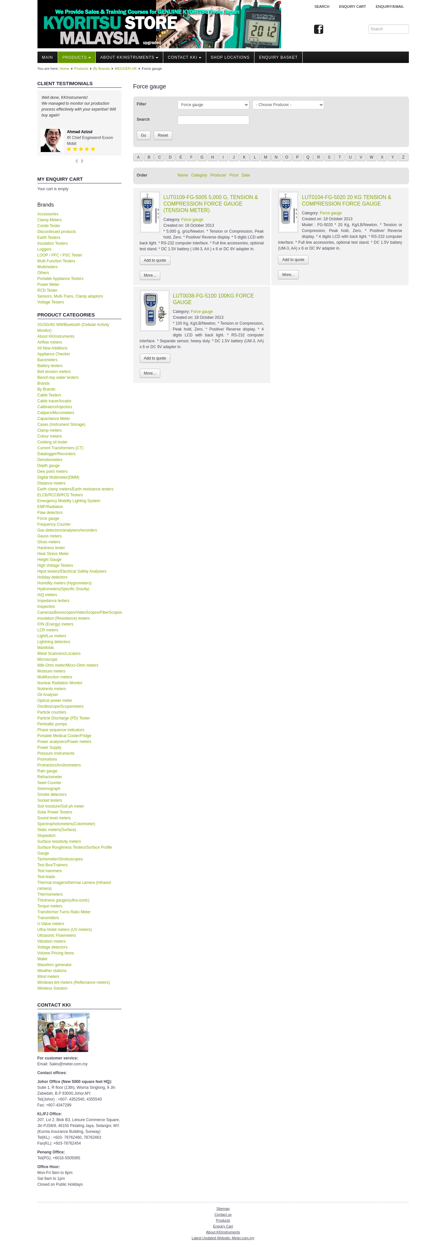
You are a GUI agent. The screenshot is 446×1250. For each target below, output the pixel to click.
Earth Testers (48, 237)
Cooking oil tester (52, 442)
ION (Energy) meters (55, 624)
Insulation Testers (52, 243)
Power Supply (49, 747)
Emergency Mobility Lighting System (68, 501)
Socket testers (49, 800)
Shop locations (230, 57)
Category (199, 175)
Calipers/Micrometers (55, 412)
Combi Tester (48, 226)
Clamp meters (49, 430)
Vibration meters (51, 941)
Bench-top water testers (58, 377)
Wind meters (48, 976)
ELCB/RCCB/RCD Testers (60, 495)
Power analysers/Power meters (64, 741)
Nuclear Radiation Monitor (60, 683)
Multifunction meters (54, 677)
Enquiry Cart (223, 1226)
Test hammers (49, 871)
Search (321, 6)
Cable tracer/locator (54, 401)
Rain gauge (47, 771)
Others (43, 272)
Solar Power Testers (54, 812)
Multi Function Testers (56, 261)
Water (42, 959)
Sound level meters (54, 818)
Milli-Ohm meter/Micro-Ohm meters (67, 665)
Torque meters (50, 906)
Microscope (47, 659)
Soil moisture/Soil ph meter (60, 806)
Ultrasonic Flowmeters (56, 935)
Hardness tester (51, 548)
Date (246, 175)
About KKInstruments (129, 57)
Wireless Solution (52, 988)
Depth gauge (48, 465)
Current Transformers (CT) (60, 448)
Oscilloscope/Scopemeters (60, 706)
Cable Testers (49, 395)
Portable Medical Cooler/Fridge (64, 735)
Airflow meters (49, 342)
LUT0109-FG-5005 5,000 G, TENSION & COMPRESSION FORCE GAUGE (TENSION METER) (211, 203)
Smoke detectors (52, 794)
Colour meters (49, 436)
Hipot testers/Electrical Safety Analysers (72, 571)
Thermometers (50, 894)
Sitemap (222, 1209)
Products (77, 57)
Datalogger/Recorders (56, 454)
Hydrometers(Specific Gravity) (63, 589)
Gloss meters (49, 542)
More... (150, 275)
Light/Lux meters (51, 636)
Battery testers (50, 365)
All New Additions (52, 348)
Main (47, 57)
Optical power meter (54, 700)
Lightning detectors (53, 642)
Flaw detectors (50, 512)
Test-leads (46, 876)
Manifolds (45, 647)
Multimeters (47, 267)
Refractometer (49, 777)
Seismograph (49, 788)
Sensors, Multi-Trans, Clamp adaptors (70, 296)
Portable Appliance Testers (60, 278)
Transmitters (48, 918)
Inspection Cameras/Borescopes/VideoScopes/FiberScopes (79, 609)
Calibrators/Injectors (54, 407)
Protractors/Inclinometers (59, 765)
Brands (43, 383)
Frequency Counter (54, 524)
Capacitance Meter (53, 418)
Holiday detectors (52, 577)
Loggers (44, 249)
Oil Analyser (47, 694)
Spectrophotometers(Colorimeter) (66, 824)
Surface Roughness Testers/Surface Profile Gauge (74, 850)
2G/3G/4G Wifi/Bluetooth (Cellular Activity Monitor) (73, 327)
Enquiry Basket (278, 57)
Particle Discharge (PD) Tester (63, 718)
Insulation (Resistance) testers (63, 618)
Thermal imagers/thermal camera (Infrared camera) (74, 885)
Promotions (47, 759)
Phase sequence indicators (60, 730)
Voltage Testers (50, 302)
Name (183, 175)
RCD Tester (47, 290)
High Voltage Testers (55, 565)
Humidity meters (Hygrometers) (64, 583)
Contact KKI (184, 57)
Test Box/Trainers (52, 865)
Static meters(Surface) (56, 829)
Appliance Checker (53, 354)
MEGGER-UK (126, 68)
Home (64, 68)
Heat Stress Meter (53, 553)
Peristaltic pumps (52, 724)
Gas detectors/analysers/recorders (67, 530)
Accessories (48, 214)
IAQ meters (47, 595)
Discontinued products (56, 231)
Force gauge (48, 518)
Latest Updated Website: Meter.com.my (223, 1238)
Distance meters (51, 483)
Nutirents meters (51, 689)
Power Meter (48, 284)
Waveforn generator (54, 965)
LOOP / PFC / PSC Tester (59, 255)
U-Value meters (50, 923)
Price (234, 175)
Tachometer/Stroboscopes (60, 859)
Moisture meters (51, 671)
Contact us (223, 1214)
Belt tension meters (54, 371)
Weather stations (52, 970)
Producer (218, 175)
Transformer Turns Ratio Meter (64, 912)
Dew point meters (52, 471)
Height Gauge (49, 559)
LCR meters (47, 630)
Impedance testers (53, 600)
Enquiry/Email (390, 6)
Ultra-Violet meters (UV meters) (64, 929)
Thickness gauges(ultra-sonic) (63, 900)
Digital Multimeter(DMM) (58, 477)
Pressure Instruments (56, 753)
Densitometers (50, 459)
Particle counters (51, 712)
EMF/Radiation (50, 506)
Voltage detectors (52, 947)
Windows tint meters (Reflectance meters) (73, 982)
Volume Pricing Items (55, 953)
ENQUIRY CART (352, 6)
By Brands (101, 68)
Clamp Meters (49, 220)
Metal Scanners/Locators (59, 653)
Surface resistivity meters (59, 841)
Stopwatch (46, 835)
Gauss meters (49, 536)
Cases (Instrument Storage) (61, 424)
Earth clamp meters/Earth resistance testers (75, 489)
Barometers (47, 360)
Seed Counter (49, 782)
